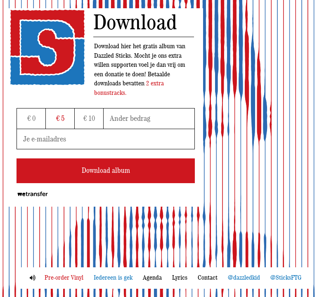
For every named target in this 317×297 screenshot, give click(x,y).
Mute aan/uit (32, 278)
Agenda (152, 277)
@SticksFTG (285, 277)
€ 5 (60, 119)
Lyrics (179, 277)
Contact (208, 277)
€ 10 (89, 119)
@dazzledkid (244, 277)
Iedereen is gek (113, 277)
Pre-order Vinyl (64, 277)
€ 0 (31, 119)
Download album (106, 170)
